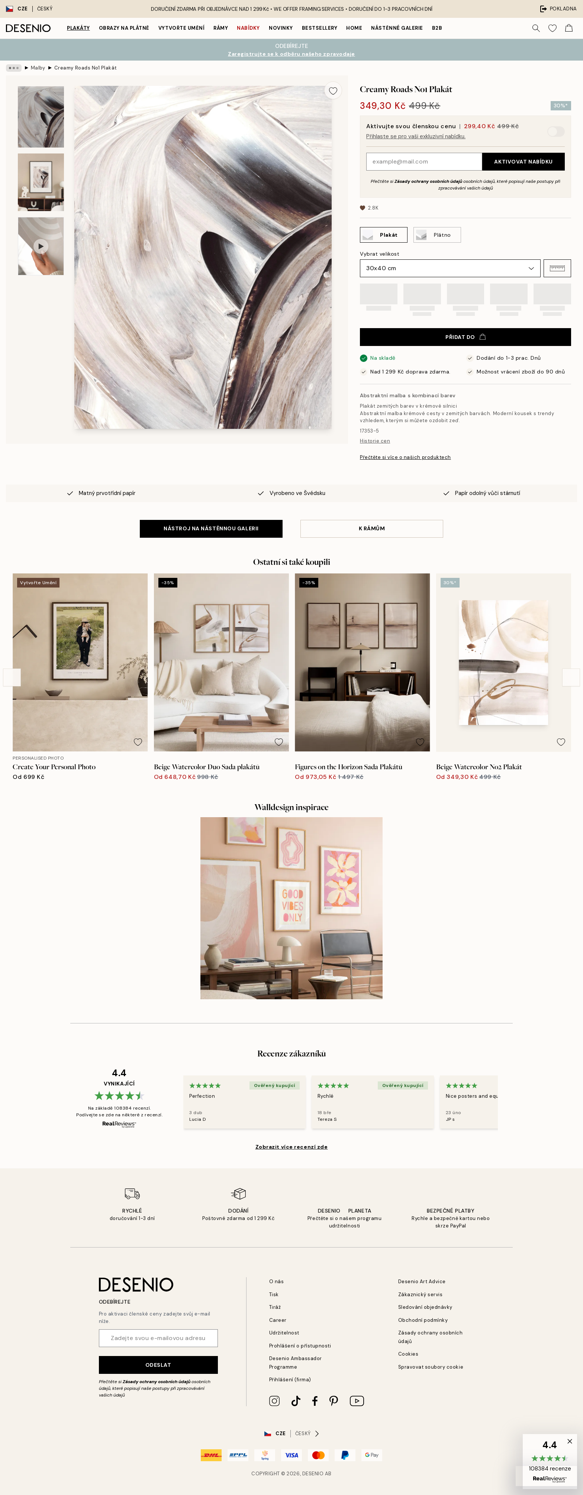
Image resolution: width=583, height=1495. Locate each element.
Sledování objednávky (425, 1307)
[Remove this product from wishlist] (333, 90)
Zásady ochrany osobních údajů (428, 181)
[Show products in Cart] (569, 28)
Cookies (408, 1354)
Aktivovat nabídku (523, 161)
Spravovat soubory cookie (430, 1367)
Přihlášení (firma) (290, 1379)
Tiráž (275, 1307)
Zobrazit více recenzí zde (291, 1146)
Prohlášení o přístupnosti (300, 1346)
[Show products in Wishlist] (552, 28)
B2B (437, 28)
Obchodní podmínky (423, 1320)
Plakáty (78, 28)
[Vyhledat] (536, 28)
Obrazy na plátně (124, 28)
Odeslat (158, 1365)
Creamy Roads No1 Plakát (85, 68)
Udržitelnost (284, 1333)
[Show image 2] (41, 182)
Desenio (313, 1473)
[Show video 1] (41, 246)
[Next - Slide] (571, 677)
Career (278, 1320)
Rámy (220, 28)
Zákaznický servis (420, 1294)
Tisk (274, 1294)
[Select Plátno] (437, 235)
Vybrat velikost (379, 253)
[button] (557, 268)
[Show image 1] (41, 117)
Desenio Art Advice (422, 1281)
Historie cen (375, 441)
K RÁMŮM (372, 528)
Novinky (281, 28)
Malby (38, 68)
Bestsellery (320, 28)
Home (354, 28)
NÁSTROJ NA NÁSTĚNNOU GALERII (211, 528)
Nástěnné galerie (397, 28)
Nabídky (248, 28)
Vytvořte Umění (181, 28)
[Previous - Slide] (12, 677)
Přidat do (465, 337)
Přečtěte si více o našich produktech (405, 457)
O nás (276, 1281)
